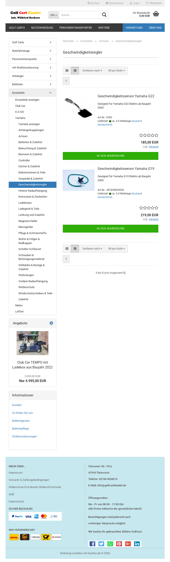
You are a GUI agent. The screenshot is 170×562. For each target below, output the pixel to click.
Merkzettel (154, 3)
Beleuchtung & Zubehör (32, 151)
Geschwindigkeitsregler (32, 187)
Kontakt (16, 408)
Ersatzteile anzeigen (27, 103)
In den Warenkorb (110, 159)
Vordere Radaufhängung (33, 284)
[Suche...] (53, 15)
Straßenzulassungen (24, 439)
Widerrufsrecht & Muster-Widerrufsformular (35, 490)
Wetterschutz (26, 290)
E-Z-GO (19, 115)
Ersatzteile (18, 95)
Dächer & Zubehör (29, 169)
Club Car (20, 109)
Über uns (155, 27)
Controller (24, 163)
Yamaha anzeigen (29, 127)
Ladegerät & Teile (28, 211)
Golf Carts (17, 27)
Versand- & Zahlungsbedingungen (29, 483)
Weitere (104, 27)
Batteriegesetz (21, 423)
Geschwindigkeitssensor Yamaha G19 (126, 172)
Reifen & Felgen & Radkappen (29, 244)
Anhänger (18, 79)
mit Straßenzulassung (25, 70)
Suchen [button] (93, 3)
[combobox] (92, 74)
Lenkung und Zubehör (31, 218)
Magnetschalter (27, 224)
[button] (114, 3)
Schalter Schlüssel (29, 252)
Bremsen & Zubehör (30, 157)
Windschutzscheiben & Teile (35, 296)
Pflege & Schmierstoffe (32, 236)
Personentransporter (75, 27)
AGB (11, 497)
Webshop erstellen (71, 556)
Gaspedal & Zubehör (30, 181)
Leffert (19, 314)
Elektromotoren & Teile (31, 175)
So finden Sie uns (22, 416)
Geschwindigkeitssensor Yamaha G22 (126, 99)
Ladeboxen (25, 206)
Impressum (15, 475)
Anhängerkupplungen (31, 133)
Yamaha (20, 121)
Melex (18, 308)
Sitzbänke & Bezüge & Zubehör (31, 270)
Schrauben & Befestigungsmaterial (31, 260)
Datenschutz (16, 504)
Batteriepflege (20, 431)
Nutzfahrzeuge (42, 27)
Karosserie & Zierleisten (32, 199)
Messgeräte (25, 230)
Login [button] (135, 3)
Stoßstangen (26, 278)
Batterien (17, 87)
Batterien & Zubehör (30, 145)
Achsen (23, 139)
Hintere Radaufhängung (32, 193)
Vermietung (134, 27)
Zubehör (23, 302)
